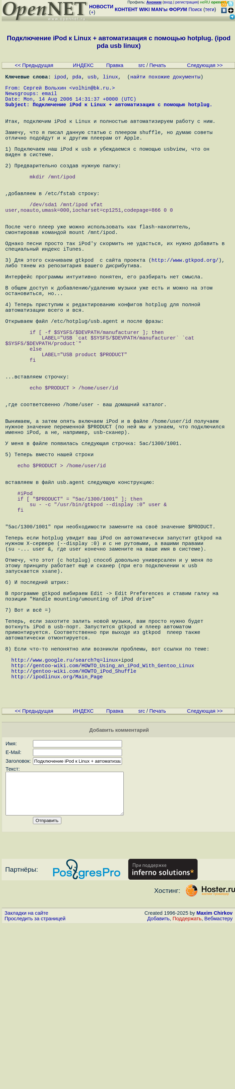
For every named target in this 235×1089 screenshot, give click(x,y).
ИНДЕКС (83, 65)
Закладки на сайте (26, 1077)
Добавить (158, 1082)
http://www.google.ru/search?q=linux (64, 806)
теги (210, 9)
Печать (157, 65)
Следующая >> (205, 65)
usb (91, 77)
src (141, 65)
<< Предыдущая (34, 65)
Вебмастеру (218, 1082)
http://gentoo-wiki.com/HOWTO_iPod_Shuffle (74, 820)
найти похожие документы (165, 77)
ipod (60, 77)
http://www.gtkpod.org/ (184, 306)
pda (76, 77)
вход (168, 2)
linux (110, 77)
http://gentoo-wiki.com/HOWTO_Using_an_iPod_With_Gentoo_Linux (102, 813)
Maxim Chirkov (215, 1077)
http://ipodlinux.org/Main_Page (57, 827)
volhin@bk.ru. (92, 91)
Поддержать (187, 1082)
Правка (114, 65)
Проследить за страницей (35, 1082)
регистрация (186, 2)
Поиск (195, 9)
